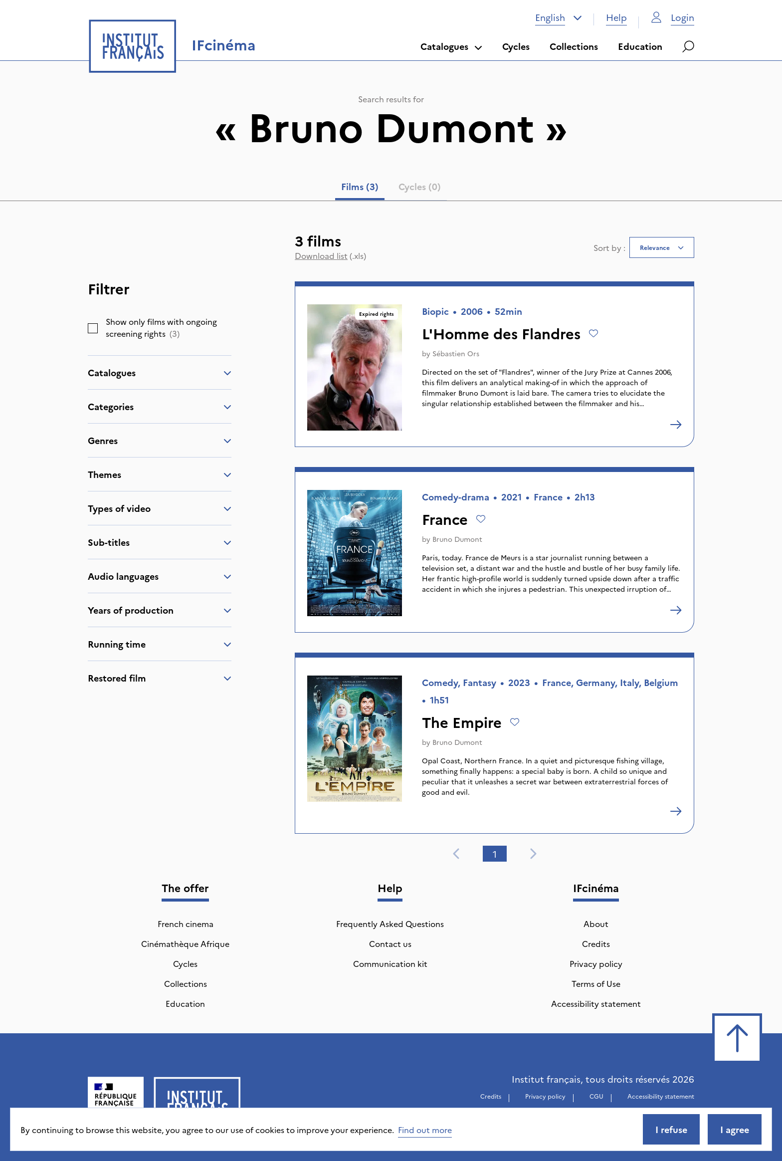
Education (640, 46)
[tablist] (391, 189)
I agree (734, 1129)
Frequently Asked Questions (390, 923)
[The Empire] (676, 811)
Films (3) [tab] (360, 186)
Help (616, 17)
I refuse (671, 1129)
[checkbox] (93, 328)
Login (672, 17)
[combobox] (558, 17)
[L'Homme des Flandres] (676, 425)
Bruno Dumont (457, 539)
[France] (676, 610)
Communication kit (390, 963)
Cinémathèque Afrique (185, 943)
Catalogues (451, 46)
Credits (596, 943)
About (596, 923)
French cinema (185, 923)
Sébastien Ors (455, 353)
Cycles (516, 46)
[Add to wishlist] (593, 333)
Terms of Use (596, 983)
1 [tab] (495, 854)
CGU (596, 1096)
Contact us (390, 943)
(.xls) (330, 255)
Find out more (425, 1129)
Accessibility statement (596, 1003)
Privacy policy (596, 963)
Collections (574, 46)
